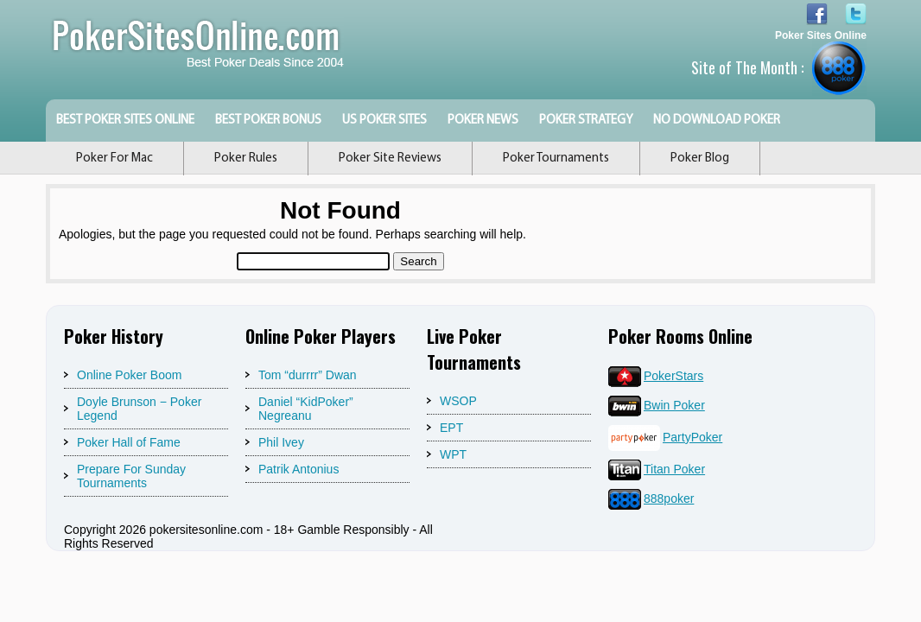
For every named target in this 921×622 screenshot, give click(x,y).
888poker (651, 498)
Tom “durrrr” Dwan (307, 375)
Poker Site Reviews (390, 158)
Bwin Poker (656, 405)
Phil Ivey (281, 442)
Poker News (483, 120)
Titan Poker (656, 469)
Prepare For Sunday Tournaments (131, 476)
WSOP (458, 401)
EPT (451, 428)
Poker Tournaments (556, 158)
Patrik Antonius (298, 469)
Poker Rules (245, 158)
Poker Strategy (585, 120)
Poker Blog (699, 158)
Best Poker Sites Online (125, 120)
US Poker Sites (384, 120)
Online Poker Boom (129, 375)
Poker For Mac (114, 158)
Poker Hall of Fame (129, 442)
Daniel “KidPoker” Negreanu (305, 408)
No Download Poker (716, 120)
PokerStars (655, 376)
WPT (453, 454)
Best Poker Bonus (268, 120)
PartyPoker (665, 437)
